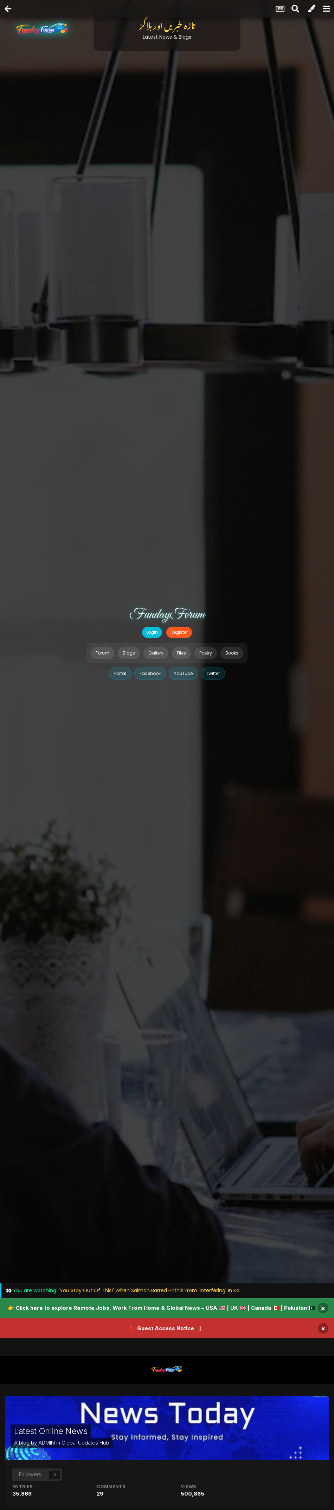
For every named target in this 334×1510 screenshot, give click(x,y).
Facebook (150, 673)
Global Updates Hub (85, 1442)
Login (152, 632)
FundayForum (167, 615)
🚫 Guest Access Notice (161, 1328)
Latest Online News (50, 1431)
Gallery (155, 653)
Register (179, 632)
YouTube (183, 673)
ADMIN (46, 1442)
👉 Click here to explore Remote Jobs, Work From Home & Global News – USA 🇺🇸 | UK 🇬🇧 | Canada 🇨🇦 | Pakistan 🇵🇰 (161, 1307)
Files (181, 653)
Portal (120, 673)
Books (231, 653)
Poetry (205, 653)
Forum (102, 653)
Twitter (213, 673)
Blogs (129, 653)
